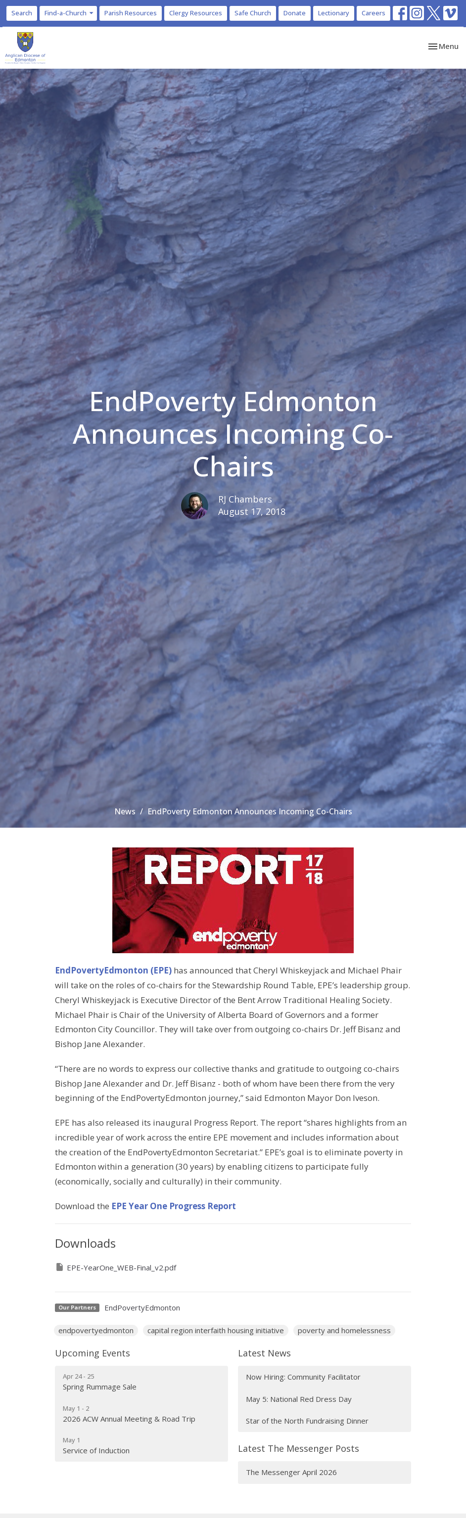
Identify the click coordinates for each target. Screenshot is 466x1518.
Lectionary (333, 12)
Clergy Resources (195, 12)
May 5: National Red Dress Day (299, 1399)
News (125, 811)
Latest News (264, 1353)
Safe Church (252, 12)
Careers (373, 12)
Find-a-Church (69, 12)
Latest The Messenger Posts (298, 1448)
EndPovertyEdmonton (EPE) (113, 970)
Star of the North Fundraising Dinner (307, 1421)
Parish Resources (130, 12)
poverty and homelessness (344, 1330)
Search (21, 12)
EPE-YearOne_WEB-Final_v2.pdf (115, 1267)
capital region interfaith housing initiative (215, 1330)
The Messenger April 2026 (291, 1472)
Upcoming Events (92, 1353)
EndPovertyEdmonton (142, 1307)
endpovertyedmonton (96, 1330)
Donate (294, 12)
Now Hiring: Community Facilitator (303, 1377)
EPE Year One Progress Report (173, 1206)
